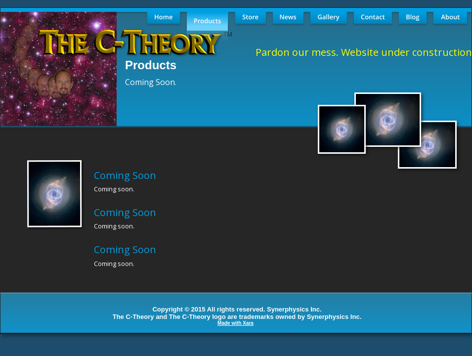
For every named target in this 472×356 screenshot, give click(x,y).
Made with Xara (235, 323)
